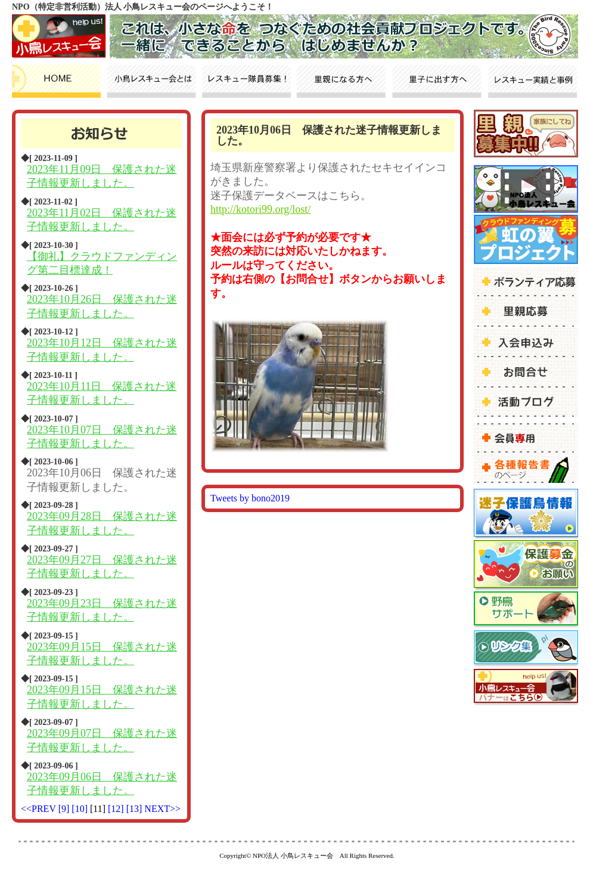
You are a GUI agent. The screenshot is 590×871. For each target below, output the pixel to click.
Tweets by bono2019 (250, 498)
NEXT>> (162, 809)
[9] (65, 809)
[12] (117, 809)
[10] (81, 809)
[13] (135, 809)
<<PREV (38, 809)
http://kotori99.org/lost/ (260, 209)
